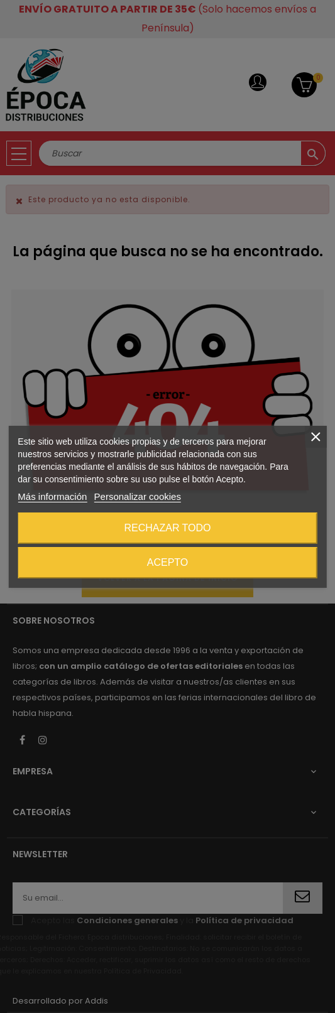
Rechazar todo (167, 528)
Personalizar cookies (137, 496)
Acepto (168, 562)
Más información (52, 496)
